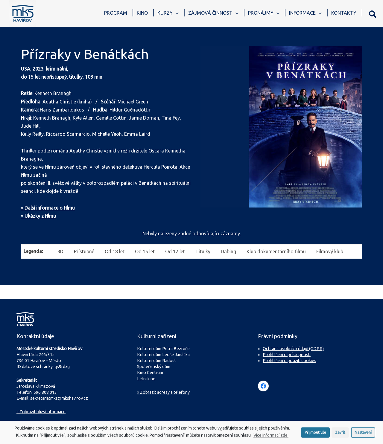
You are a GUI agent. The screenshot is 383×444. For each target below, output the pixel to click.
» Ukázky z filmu (38, 216)
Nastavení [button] (363, 434)
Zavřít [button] (340, 434)
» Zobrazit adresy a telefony (163, 392)
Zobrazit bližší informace (41, 411)
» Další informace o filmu (48, 207)
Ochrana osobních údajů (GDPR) (293, 348)
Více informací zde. (270, 437)
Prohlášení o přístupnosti (287, 354)
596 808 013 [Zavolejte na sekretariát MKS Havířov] (45, 392)
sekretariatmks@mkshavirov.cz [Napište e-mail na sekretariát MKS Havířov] (59, 398)
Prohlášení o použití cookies (289, 360)
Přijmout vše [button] (315, 434)
